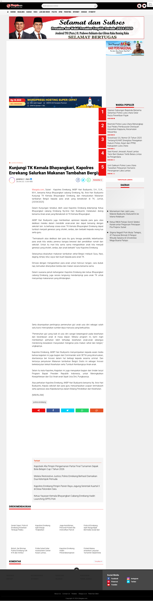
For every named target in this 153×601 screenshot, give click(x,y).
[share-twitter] (83, 180)
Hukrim (15, 12)
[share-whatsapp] (89, 180)
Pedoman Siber (96, 594)
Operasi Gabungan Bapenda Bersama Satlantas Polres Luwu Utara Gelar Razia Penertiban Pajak (127, 114)
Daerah (36, 12)
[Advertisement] (19, 223)
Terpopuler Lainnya (125, 174)
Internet (95, 12)
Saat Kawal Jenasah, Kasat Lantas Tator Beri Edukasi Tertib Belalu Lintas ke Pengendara (127, 153)
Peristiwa (85, 12)
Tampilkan (98, 561)
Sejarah (59, 579)
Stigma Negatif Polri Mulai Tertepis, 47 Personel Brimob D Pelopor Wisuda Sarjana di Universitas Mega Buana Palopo (125, 231)
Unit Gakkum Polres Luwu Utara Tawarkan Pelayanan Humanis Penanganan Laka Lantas (127, 166)
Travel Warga (86, 579)
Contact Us (64, 594)
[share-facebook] (78, 180)
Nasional (10, 576)
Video (44, 12)
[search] (70, 6)
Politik (67, 12)
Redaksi (74, 594)
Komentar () (97, 180)
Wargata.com (38, 189)
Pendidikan (84, 576)
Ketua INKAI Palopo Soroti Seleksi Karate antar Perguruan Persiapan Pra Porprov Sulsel (125, 219)
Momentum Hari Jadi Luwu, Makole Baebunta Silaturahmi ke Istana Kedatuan (124, 208)
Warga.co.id (83, 594)
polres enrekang (18, 163)
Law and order (55, 12)
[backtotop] (76, 570)
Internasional (37, 576)
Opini (75, 12)
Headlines (25, 12)
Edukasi (105, 12)
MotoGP (9, 579)
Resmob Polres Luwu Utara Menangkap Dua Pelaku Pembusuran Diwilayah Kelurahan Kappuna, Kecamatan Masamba (127, 128)
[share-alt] (38, 410)
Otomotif (115, 12)
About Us (55, 594)
